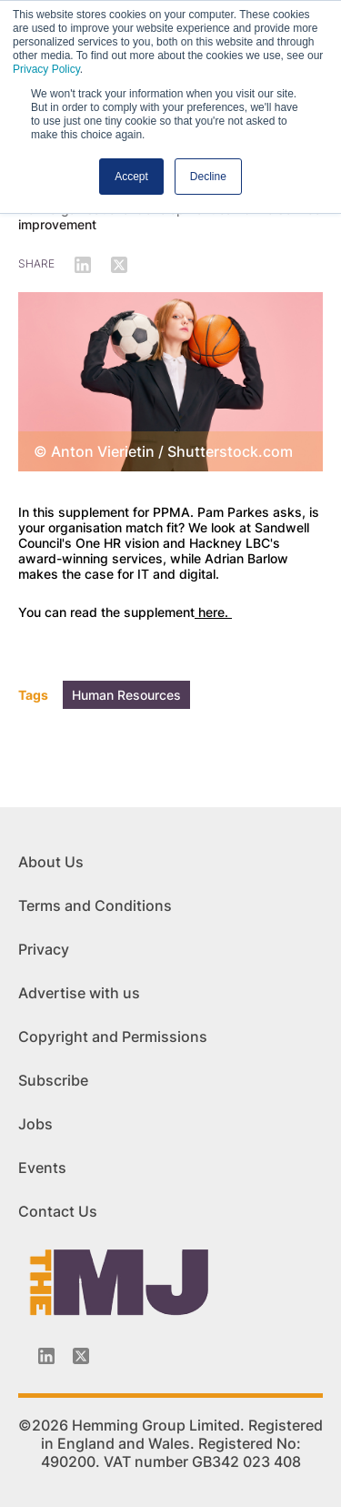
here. (213, 612)
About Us (51, 862)
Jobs (35, 1124)
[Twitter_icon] (81, 1356)
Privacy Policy (46, 69)
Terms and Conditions (95, 905)
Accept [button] (131, 176)
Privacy (43, 949)
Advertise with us (79, 993)
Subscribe (53, 1080)
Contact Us (57, 1211)
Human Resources (126, 695)
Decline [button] (208, 176)
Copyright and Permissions (112, 1036)
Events (42, 1167)
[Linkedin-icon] (46, 1356)
